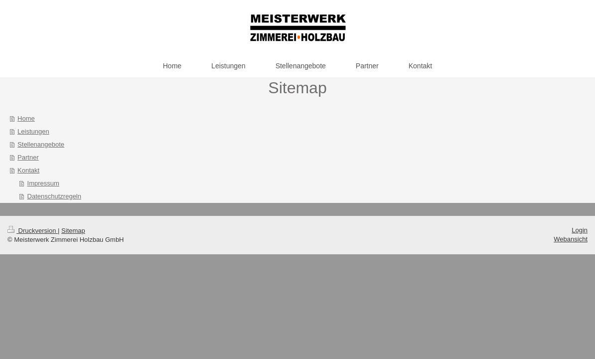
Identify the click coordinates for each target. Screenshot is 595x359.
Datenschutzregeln (54, 196)
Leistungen (33, 131)
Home (26, 118)
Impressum (43, 183)
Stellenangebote (40, 144)
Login (580, 230)
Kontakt (28, 170)
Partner (28, 157)
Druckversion (32, 230)
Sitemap (73, 230)
